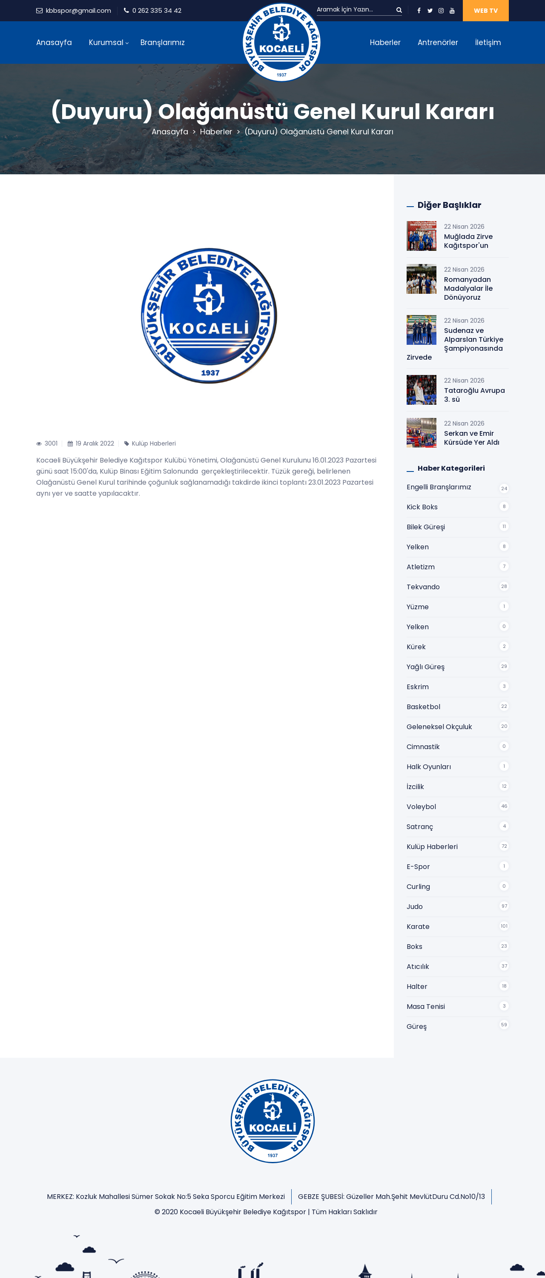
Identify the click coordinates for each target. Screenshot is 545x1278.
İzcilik (415, 787)
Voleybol (421, 807)
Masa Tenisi (426, 1006)
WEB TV (486, 10)
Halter (417, 986)
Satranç (420, 827)
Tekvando (423, 587)
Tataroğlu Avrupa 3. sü (474, 395)
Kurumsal (106, 42)
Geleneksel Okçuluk (439, 727)
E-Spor (418, 867)
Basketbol (423, 707)
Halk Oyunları (429, 767)
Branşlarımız (163, 42)
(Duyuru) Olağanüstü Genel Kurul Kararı (318, 131)
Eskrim (418, 687)
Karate (418, 927)
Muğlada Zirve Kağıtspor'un (468, 241)
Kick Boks (422, 507)
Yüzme (418, 607)
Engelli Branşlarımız (439, 487)
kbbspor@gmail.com (78, 10)
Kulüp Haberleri (432, 847)
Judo (415, 907)
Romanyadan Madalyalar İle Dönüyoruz (468, 288)
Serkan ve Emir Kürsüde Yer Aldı (471, 438)
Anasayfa (54, 42)
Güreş (417, 1026)
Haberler (385, 42)
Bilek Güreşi (426, 527)
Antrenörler (438, 42)
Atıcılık (418, 966)
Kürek (416, 647)
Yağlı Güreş (426, 667)
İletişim (488, 42)
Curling (418, 887)
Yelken (418, 547)
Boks (414, 946)
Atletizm (421, 567)
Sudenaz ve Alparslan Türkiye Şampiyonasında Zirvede (455, 344)
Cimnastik (423, 747)
